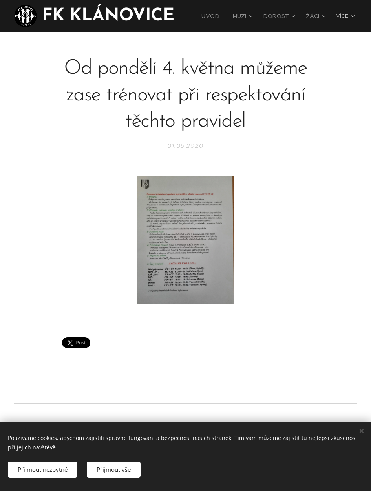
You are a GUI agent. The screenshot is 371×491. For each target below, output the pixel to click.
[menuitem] (219, 16)
